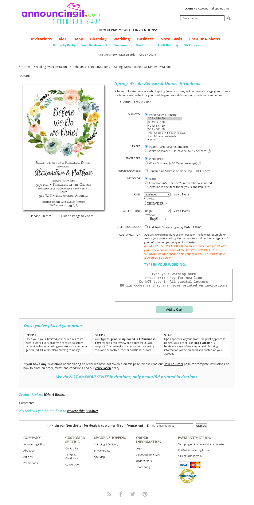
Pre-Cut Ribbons (204, 38)
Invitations (41, 38)
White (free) (154, 159)
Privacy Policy (102, 455)
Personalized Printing (160, 115)
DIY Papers (191, 45)
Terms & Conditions (71, 461)
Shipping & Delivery (106, 449)
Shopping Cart (220, 8)
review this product (82, 416)
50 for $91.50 (165, 129)
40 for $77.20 (165, 126)
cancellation (103, 373)
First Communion (118, 45)
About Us (29, 455)
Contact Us (71, 453)
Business (145, 38)
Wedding (121, 38)
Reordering (143, 472)
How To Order (173, 369)
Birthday (98, 38)
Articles (27, 462)
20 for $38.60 (165, 118)
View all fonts (182, 194)
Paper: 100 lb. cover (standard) (166, 147)
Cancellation (72, 469)
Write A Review (54, 400)
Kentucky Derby (64, 45)
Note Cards (171, 38)
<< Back (24, 76)
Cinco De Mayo (91, 45)
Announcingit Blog (34, 449)
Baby (78, 38)
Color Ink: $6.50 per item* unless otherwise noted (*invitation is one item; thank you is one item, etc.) (178, 185)
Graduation (144, 45)
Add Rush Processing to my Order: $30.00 (173, 227)
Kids (62, 38)
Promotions (30, 468)
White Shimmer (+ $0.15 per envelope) (173, 163)
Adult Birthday (168, 45)
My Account (196, 8)
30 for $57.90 (165, 122)
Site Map (99, 462)
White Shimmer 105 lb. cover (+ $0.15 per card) (178, 151)
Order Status (144, 466)
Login (139, 453)
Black (150, 179)
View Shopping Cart (148, 460)
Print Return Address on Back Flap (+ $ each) (177, 171)
